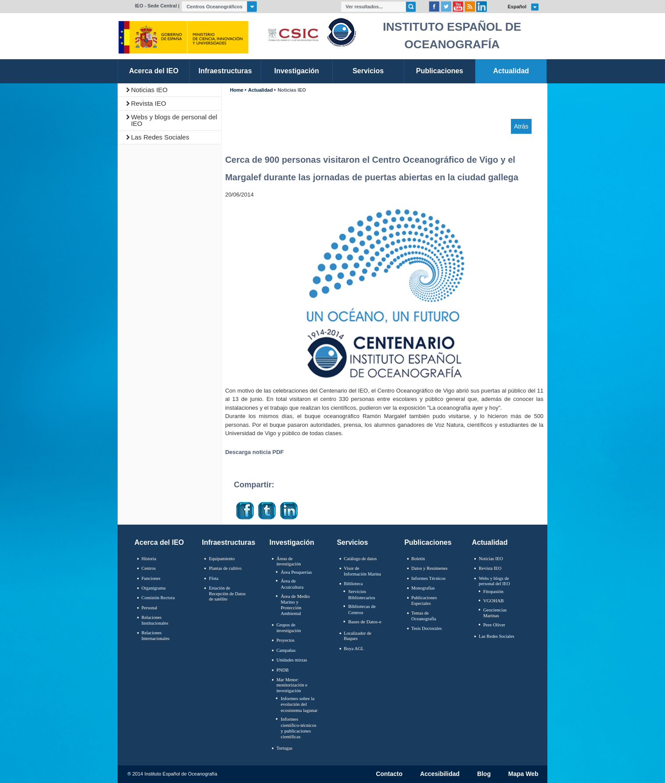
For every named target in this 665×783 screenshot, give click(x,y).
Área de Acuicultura (291, 583)
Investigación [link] (296, 71)
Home (236, 90)
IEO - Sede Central (156, 5)
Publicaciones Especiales (424, 600)
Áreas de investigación (289, 561)
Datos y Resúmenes (429, 568)
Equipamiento (222, 558)
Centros (148, 568)
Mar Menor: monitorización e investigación (292, 685)
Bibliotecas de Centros (362, 609)
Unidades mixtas (292, 660)
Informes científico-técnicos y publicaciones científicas (298, 727)
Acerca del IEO (159, 542)
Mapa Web (523, 774)
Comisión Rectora (158, 597)
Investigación (292, 542)
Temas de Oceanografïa (423, 616)
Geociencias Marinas (495, 612)
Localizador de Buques (357, 636)
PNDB (283, 670)
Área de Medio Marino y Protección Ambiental (294, 605)
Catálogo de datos (360, 558)
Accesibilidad (440, 774)
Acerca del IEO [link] (154, 71)
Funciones (150, 578)
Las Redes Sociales (160, 137)
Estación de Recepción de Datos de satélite (227, 593)
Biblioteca (353, 583)
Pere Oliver (494, 624)
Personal (149, 607)
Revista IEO (148, 103)
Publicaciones (427, 542)
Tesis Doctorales (426, 628)
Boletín (418, 558)
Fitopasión (493, 591)
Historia (148, 558)
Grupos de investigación (289, 627)
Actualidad (260, 90)
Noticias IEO (149, 89)
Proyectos (286, 640)
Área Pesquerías (296, 572)
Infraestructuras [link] (225, 71)
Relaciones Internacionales (155, 635)
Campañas (286, 650)
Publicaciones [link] (439, 71)
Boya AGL (354, 648)
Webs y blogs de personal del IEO (174, 120)
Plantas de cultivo (225, 568)
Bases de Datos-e (364, 621)
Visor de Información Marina (362, 571)
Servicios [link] (368, 71)
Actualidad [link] (511, 71)
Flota (214, 578)
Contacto (389, 774)
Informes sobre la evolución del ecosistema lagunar (298, 704)
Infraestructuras (228, 542)
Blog (484, 774)
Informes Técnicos (428, 578)
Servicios (352, 542)
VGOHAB (493, 600)
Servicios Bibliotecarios (361, 594)
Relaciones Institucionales (154, 620)
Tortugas (284, 748)
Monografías (423, 588)
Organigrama (153, 588)
